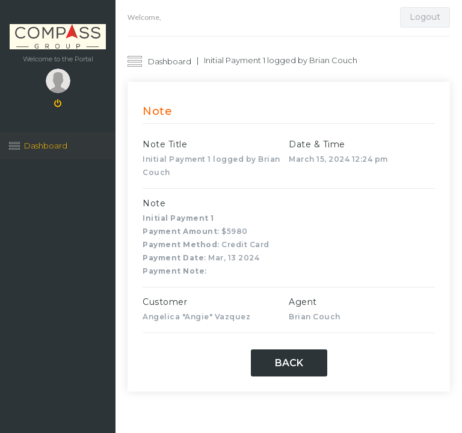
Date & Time (317, 144)
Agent (303, 301)
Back (289, 363)
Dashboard (45, 145)
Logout (425, 16)
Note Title (165, 144)
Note (154, 203)
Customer (165, 301)
